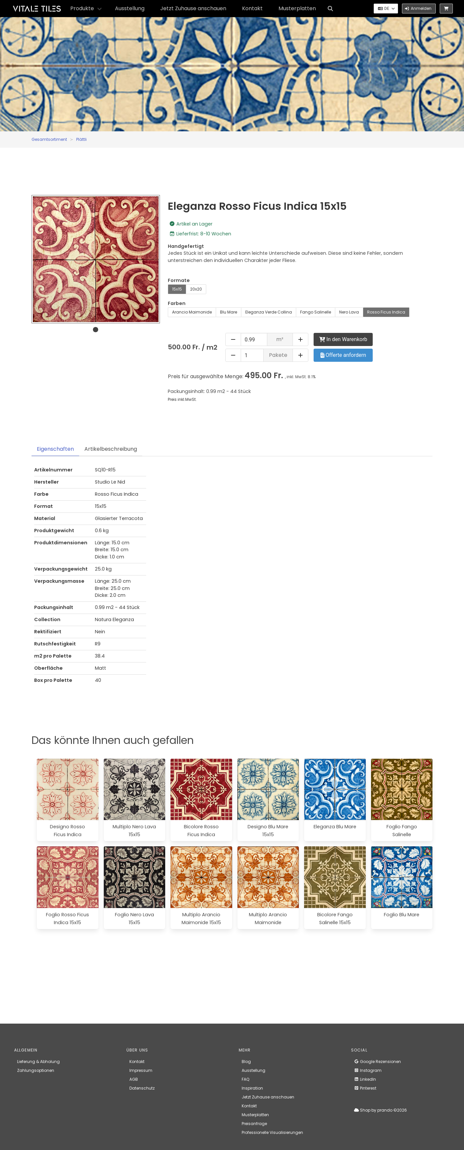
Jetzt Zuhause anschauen (193, 8)
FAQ (245, 1079)
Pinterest (365, 1088)
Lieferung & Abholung (38, 1061)
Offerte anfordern (343, 355)
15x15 (177, 289)
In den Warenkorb (343, 339)
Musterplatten (297, 8)
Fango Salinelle (315, 312)
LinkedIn (365, 1079)
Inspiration (252, 1088)
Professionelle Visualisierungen (272, 1132)
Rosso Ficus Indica (386, 312)
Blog (246, 1061)
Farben (177, 303)
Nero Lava (349, 312)
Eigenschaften (55, 449)
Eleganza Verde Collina (268, 312)
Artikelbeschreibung (110, 449)
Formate (179, 280)
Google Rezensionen (377, 1061)
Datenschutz (142, 1088)
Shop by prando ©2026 (380, 1110)
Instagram (368, 1070)
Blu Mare (228, 312)
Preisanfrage (254, 1123)
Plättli (81, 139)
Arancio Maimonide (192, 312)
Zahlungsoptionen (35, 1070)
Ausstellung (129, 8)
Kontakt (252, 8)
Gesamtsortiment (49, 139)
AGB (133, 1079)
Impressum (140, 1070)
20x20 (196, 289)
